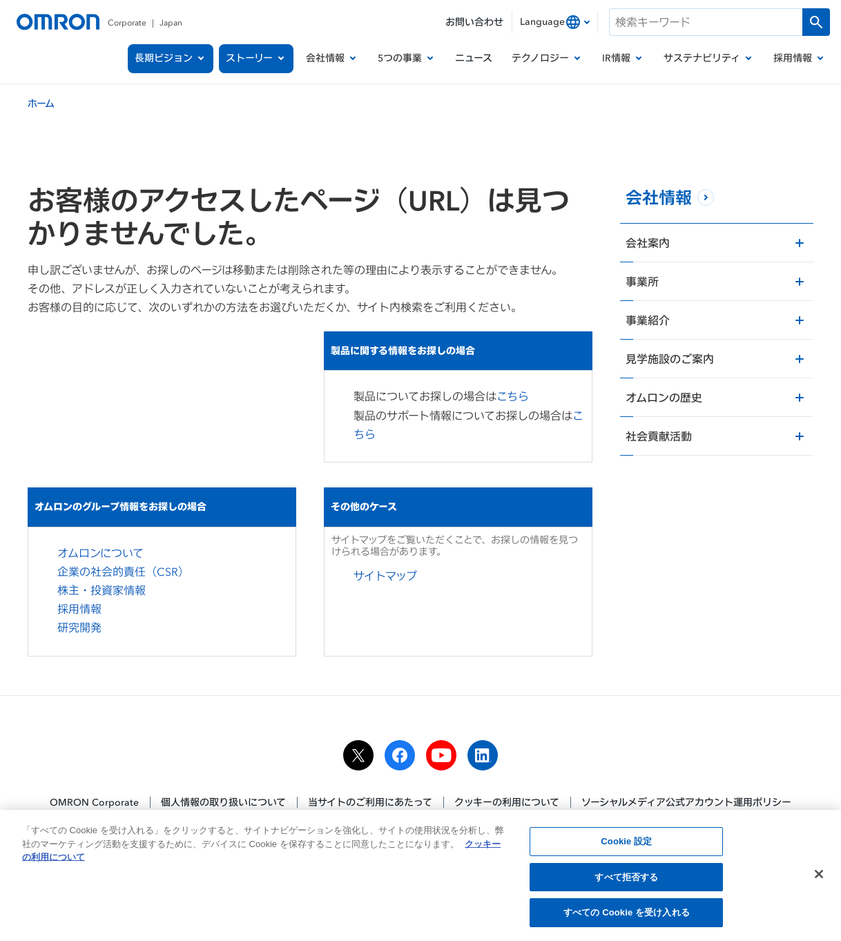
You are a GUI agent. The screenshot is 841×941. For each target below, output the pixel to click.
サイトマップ (385, 576)
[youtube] (441, 755)
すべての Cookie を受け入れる (626, 917)
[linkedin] (482, 755)
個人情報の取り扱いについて (223, 802)
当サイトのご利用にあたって (370, 802)
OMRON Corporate (94, 802)
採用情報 (79, 609)
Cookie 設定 (626, 845)
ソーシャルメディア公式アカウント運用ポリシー (686, 802)
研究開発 (79, 627)
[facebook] (400, 755)
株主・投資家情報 (101, 590)
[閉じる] (819, 878)
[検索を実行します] (816, 22)
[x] (358, 755)
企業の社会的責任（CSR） (123, 572)
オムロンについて (100, 553)
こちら (512, 396)
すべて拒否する (626, 881)
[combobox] (555, 22)
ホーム (41, 103)
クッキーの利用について (506, 802)
